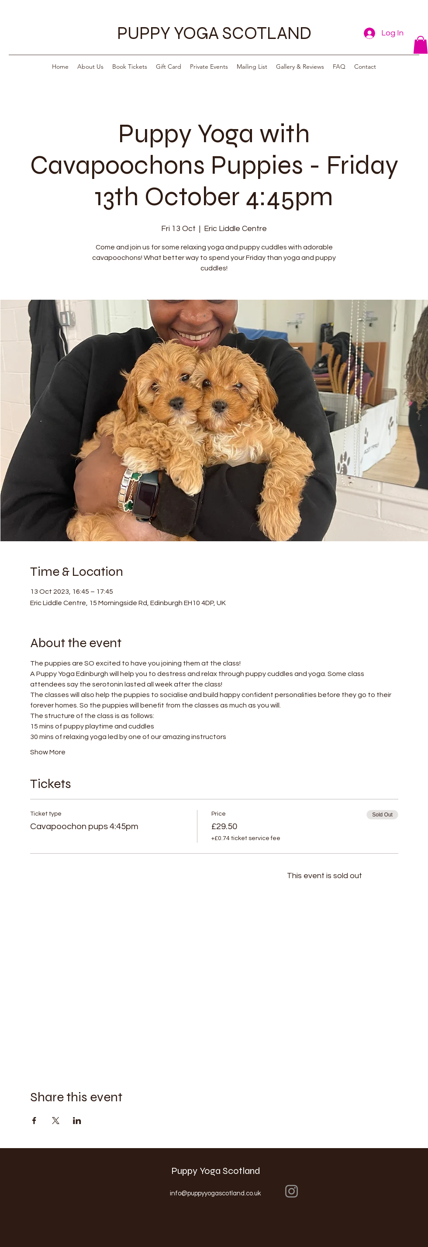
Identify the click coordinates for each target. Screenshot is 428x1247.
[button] (420, 45)
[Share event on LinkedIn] (77, 1120)
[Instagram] (291, 1191)
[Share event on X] (56, 1120)
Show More (48, 752)
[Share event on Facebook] (34, 1120)
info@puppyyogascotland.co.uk (215, 1193)
